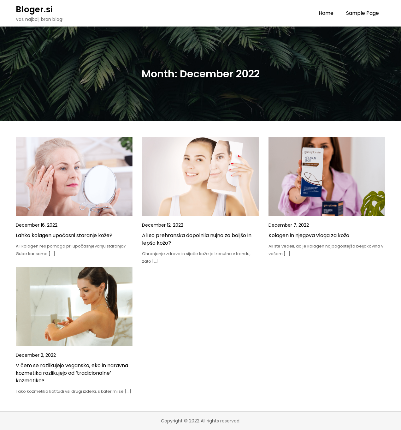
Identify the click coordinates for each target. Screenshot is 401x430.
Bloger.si (34, 9)
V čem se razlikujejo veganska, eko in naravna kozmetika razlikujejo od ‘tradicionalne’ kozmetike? (72, 373)
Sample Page (362, 13)
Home (326, 13)
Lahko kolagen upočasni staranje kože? (64, 235)
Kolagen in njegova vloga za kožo (308, 235)
